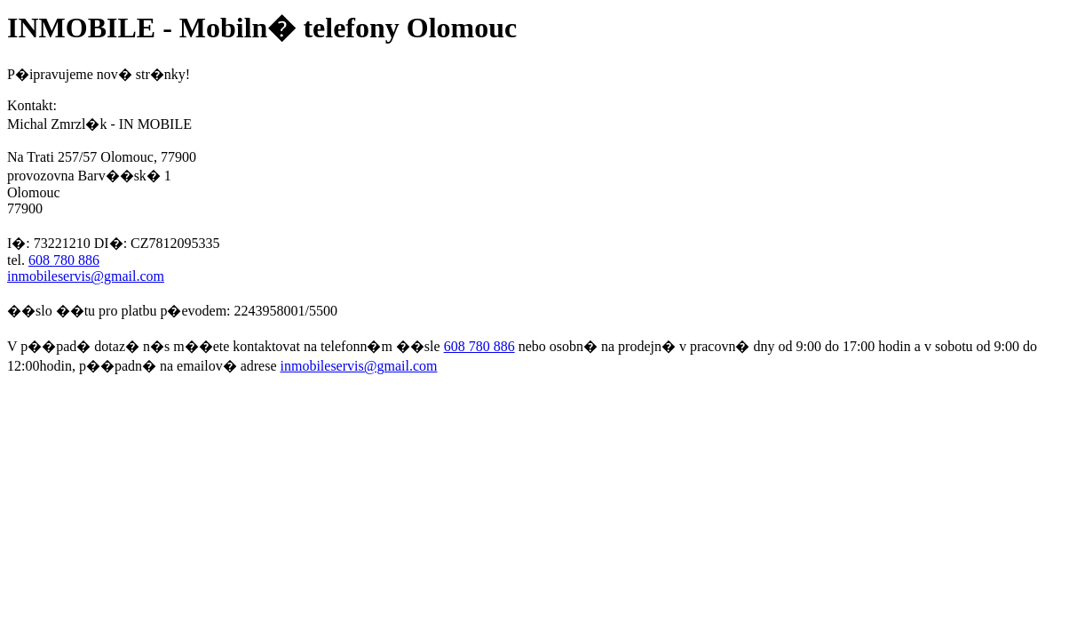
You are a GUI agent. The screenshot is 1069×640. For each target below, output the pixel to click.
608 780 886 (63, 260)
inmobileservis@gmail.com (85, 276)
